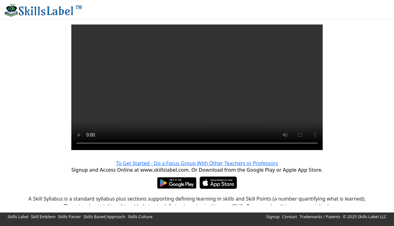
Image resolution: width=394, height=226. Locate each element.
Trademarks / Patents (319, 216)
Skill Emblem (43, 216)
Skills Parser (69, 216)
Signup (273, 216)
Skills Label (18, 216)
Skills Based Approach (104, 216)
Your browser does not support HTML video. (197, 87)
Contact (289, 216)
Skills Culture (140, 216)
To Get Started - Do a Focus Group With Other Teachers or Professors (197, 163)
